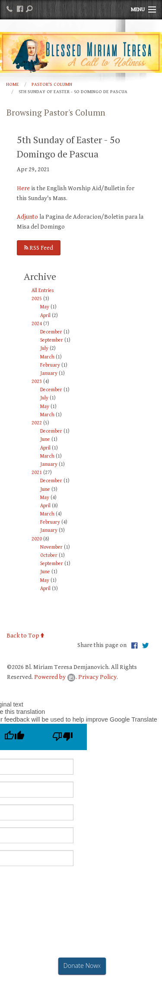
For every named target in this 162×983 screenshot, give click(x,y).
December (51, 332)
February (50, 365)
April (45, 315)
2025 (37, 298)
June (45, 439)
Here (23, 188)
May (44, 307)
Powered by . (55, 677)
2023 (37, 381)
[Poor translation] (62, 737)
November (51, 547)
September (51, 340)
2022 (37, 423)
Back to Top (25, 635)
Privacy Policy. (98, 677)
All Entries (43, 290)
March (47, 357)
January (48, 373)
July (44, 348)
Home (12, 84)
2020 (37, 539)
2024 (37, 324)
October (48, 555)
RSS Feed (38, 247)
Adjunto (27, 216)
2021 (37, 472)
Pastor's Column (52, 84)
